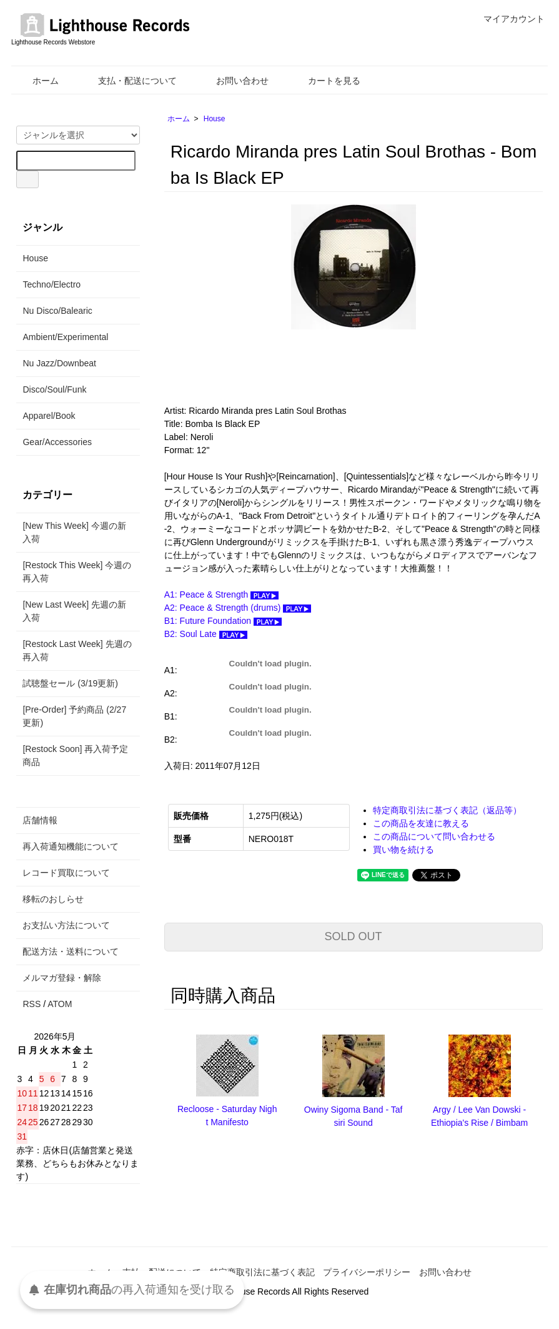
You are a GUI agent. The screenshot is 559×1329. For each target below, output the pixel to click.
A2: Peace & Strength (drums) (238, 608)
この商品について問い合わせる (434, 836)
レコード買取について (66, 873)
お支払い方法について (66, 925)
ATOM (59, 1004)
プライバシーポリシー (366, 1272)
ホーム (36, 81)
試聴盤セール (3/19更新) (69, 683)
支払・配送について (128, 81)
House (214, 118)
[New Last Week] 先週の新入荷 (74, 611)
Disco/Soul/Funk (54, 389)
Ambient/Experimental (65, 337)
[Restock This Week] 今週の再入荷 (76, 571)
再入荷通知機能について (70, 846)
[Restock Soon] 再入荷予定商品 (75, 755)
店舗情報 (39, 820)
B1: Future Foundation (223, 621)
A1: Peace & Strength (221, 594)
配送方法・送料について (70, 951)
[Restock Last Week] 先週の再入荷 (76, 650)
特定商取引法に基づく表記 (262, 1272)
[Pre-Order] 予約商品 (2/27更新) (74, 716)
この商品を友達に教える (421, 823)
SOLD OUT (353, 936)
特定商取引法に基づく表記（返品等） (447, 810)
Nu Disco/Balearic (57, 311)
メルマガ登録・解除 (61, 978)
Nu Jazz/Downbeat (59, 363)
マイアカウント (507, 19)
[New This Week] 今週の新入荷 (74, 532)
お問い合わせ (233, 81)
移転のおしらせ (53, 899)
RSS (31, 1004)
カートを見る (325, 81)
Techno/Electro (51, 284)
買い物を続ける (403, 850)
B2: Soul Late (205, 634)
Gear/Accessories (56, 442)
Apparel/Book (48, 416)
